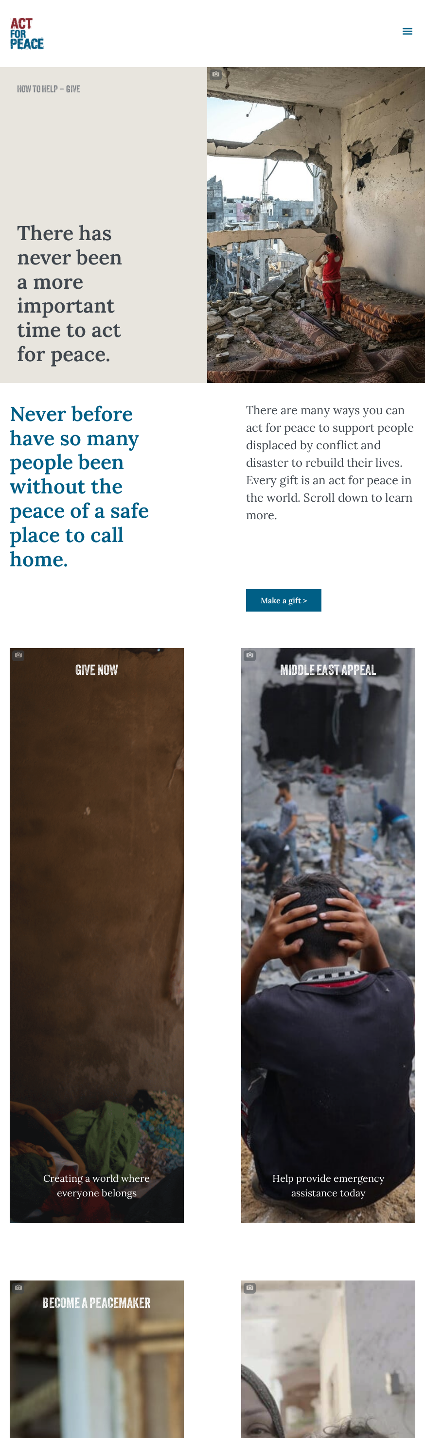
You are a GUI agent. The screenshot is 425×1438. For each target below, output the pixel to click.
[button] (407, 31)
